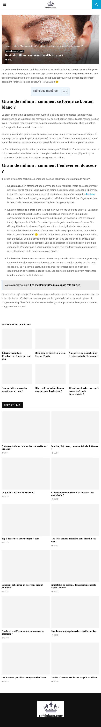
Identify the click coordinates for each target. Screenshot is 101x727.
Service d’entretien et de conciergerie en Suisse (74, 677)
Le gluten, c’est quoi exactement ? (18, 492)
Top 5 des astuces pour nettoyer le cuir (20, 539)
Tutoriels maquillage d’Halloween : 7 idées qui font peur (16, 356)
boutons (90, 194)
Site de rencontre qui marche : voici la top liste (73, 631)
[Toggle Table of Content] (63, 91)
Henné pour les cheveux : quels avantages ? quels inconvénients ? (84, 391)
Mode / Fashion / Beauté (15, 51)
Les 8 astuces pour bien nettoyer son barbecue (24, 677)
